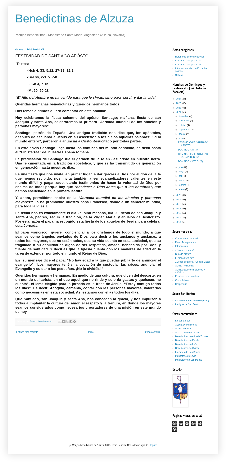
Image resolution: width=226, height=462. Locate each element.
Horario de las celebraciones (189, 56)
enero (182, 189)
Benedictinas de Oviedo (187, 348)
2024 (179, 98)
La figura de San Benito (187, 304)
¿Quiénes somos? (184, 250)
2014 (179, 222)
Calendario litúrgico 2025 (188, 64)
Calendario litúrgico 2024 (188, 60)
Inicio (91, 332)
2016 (179, 213)
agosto (182, 134)
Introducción (181, 246)
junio (181, 167)
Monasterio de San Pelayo (188, 359)
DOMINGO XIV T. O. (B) (190, 161)
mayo (182, 171)
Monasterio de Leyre (185, 356)
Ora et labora (182, 280)
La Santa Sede (182, 320)
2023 (179, 103)
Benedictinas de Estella (187, 340)
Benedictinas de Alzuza (74, 18)
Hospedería (181, 284)
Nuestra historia (183, 254)
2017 (179, 208)
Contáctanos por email (186, 238)
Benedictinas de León (186, 344)
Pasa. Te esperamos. (186, 242)
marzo (182, 180)
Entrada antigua (152, 332)
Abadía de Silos (183, 328)
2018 (179, 204)
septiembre (185, 129)
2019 (179, 199)
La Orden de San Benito (187, 352)
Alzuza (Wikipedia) (184, 265)
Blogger (153, 445)
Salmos (179, 75)
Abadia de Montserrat (186, 324)
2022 (179, 107)
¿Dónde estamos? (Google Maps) (192, 262)
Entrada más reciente (27, 332)
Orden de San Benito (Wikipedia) (192, 300)
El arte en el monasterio (187, 276)
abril (181, 176)
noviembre (184, 120)
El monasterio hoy (184, 258)
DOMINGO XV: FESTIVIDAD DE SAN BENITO (193, 155)
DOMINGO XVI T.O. (188, 149)
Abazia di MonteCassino (187, 332)
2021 (179, 112)
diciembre (184, 116)
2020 (179, 195)
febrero (183, 185)
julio (181, 138)
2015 (179, 217)
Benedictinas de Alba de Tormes (191, 336)
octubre (183, 125)
